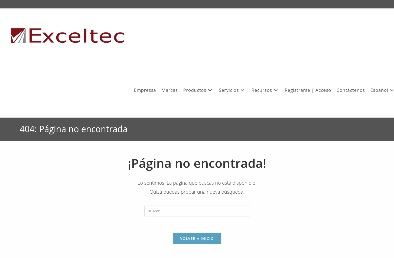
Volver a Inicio (197, 238)
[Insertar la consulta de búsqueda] (197, 211)
